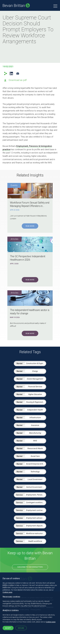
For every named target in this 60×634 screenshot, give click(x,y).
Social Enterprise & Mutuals (35, 464)
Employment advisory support (35, 518)
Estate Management (35, 379)
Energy (35, 371)
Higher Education (35, 394)
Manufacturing (35, 433)
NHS (35, 441)
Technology (35, 472)
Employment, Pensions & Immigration (35, 495)
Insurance (35, 425)
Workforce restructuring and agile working (35, 533)
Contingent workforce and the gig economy (35, 502)
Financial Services (35, 387)
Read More (30, 226)
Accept (8, 628)
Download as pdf (18, 80)
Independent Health (35, 410)
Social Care (35, 456)
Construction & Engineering (35, 363)
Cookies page (7, 592)
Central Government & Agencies (35, 487)
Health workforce (35, 541)
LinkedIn (11, 73)
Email (17, 73)
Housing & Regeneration (35, 402)
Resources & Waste (35, 448)
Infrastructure (35, 417)
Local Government (35, 479)
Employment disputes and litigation (35, 526)
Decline (21, 628)
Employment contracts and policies (35, 510)
